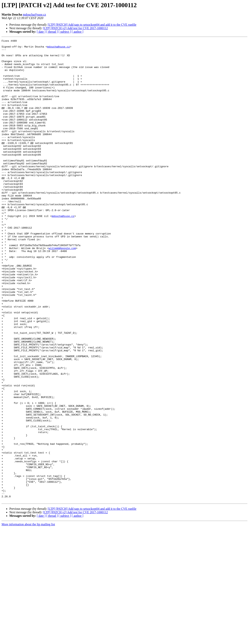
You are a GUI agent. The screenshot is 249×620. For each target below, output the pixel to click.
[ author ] (77, 31)
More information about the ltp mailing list (28, 616)
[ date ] (41, 31)
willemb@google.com (62, 290)
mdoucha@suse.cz (34, 14)
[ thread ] (52, 31)
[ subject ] (65, 31)
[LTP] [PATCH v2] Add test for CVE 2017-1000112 (75, 28)
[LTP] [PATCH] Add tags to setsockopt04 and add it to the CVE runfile (92, 24)
